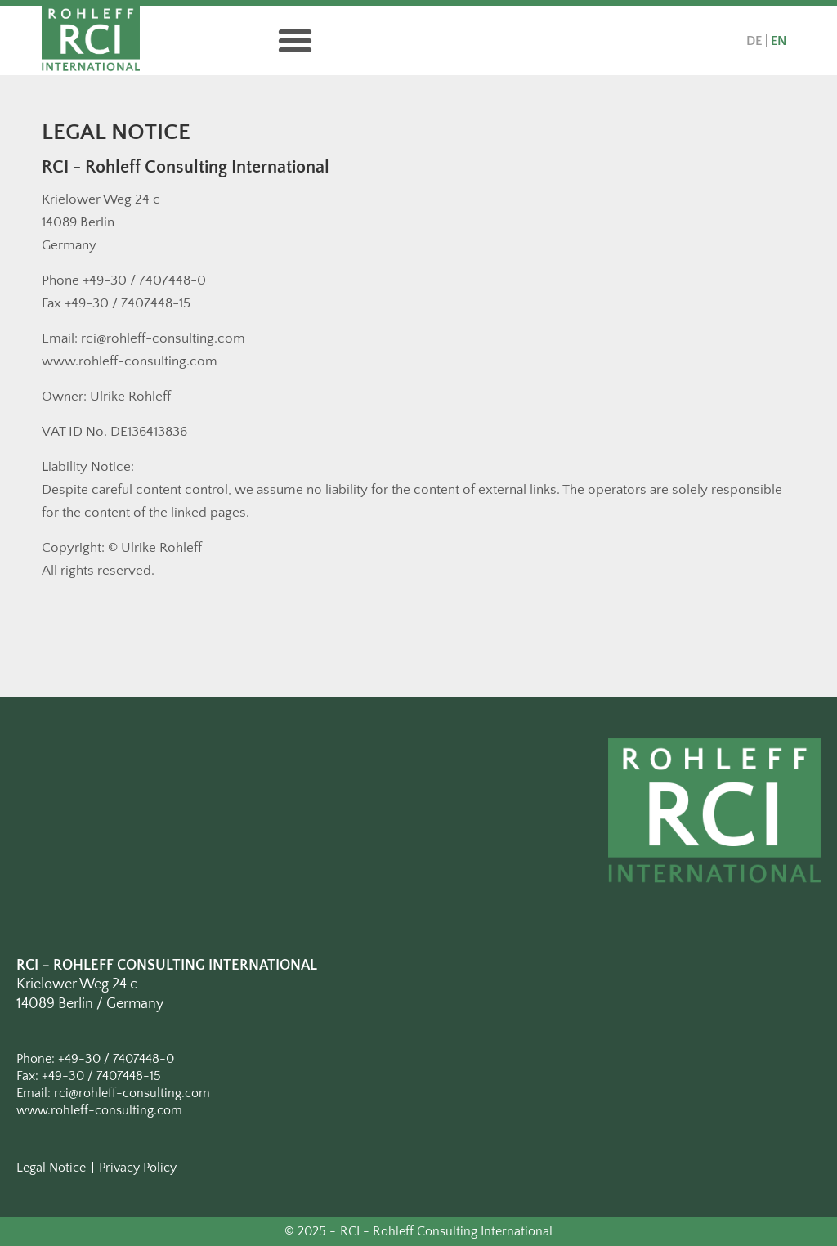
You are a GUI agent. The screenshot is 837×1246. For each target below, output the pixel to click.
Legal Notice (51, 1167)
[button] (295, 41)
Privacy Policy (138, 1167)
